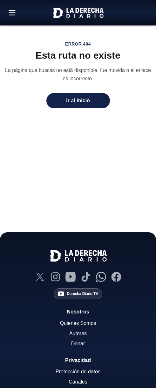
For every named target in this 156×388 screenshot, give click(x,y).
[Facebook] (116, 277)
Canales (78, 381)
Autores (78, 333)
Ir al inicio (78, 100)
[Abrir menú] (12, 13)
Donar (78, 343)
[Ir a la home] (78, 13)
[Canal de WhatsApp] (101, 277)
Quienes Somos (78, 323)
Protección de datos (78, 371)
